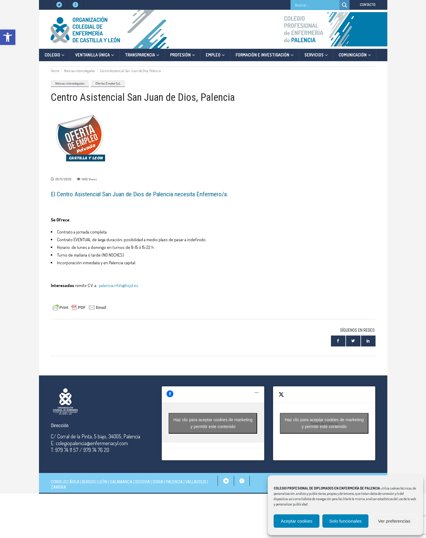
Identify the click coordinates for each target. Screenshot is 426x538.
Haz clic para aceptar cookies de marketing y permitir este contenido (213, 423)
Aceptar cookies (296, 521)
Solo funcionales (345, 521)
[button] (7, 37)
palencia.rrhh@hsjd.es (118, 285)
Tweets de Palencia (324, 423)
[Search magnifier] (345, 5)
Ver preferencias (394, 521)
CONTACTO (368, 4)
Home (55, 71)
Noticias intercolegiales (79, 71)
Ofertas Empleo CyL (107, 83)
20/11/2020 (63, 179)
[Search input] (316, 5)
